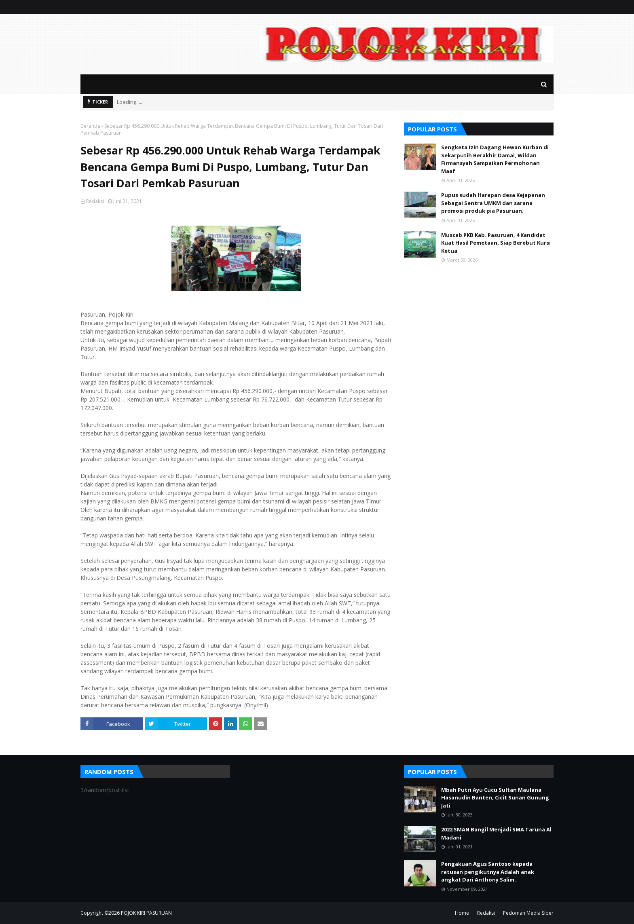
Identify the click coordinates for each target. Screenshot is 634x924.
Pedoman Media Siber (528, 912)
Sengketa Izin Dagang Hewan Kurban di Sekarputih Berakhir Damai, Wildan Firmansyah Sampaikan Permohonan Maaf (495, 159)
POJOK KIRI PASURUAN (146, 912)
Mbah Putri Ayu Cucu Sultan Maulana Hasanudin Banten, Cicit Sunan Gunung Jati (495, 797)
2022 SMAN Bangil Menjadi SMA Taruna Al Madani (496, 833)
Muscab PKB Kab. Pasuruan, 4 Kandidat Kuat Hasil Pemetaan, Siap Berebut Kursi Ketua (496, 242)
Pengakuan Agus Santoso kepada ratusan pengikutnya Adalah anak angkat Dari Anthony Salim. (487, 871)
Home (462, 912)
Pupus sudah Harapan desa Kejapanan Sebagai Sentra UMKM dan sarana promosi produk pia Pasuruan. (493, 202)
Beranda (90, 126)
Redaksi (95, 201)
